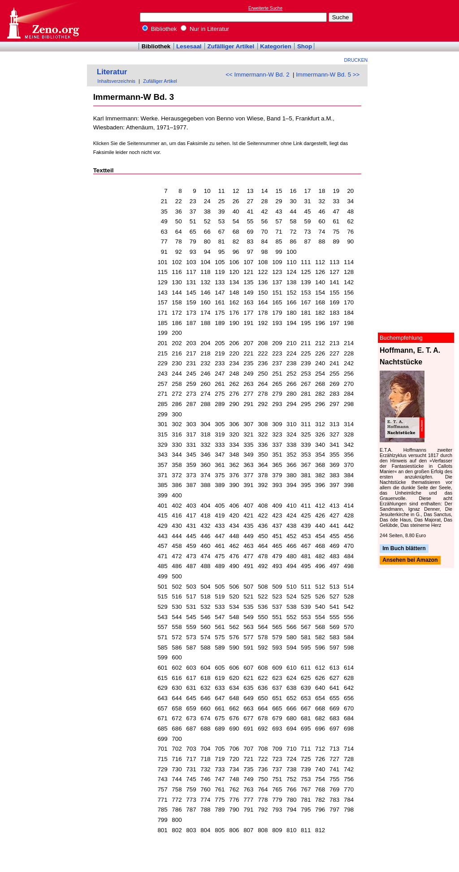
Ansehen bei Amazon (409, 560)
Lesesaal (188, 46)
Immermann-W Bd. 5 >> (327, 74)
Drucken (356, 60)
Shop (304, 46)
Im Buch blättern (404, 548)
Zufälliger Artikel (231, 46)
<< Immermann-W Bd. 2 (257, 74)
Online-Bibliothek (42, 21)
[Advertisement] (417, 20)
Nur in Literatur (205, 29)
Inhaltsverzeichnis (116, 81)
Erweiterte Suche (265, 8)
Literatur (112, 72)
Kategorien (275, 46)
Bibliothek (159, 29)
